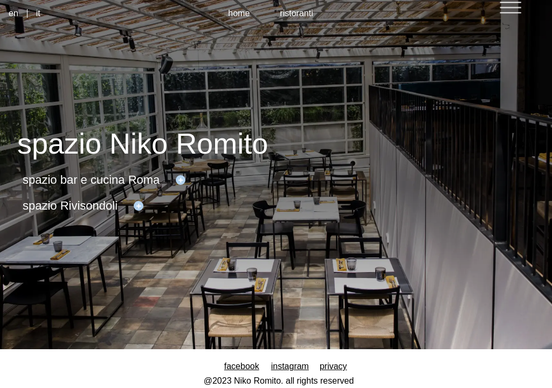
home (239, 13)
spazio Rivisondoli (70, 205)
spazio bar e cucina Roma (91, 179)
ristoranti (296, 13)
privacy (333, 366)
